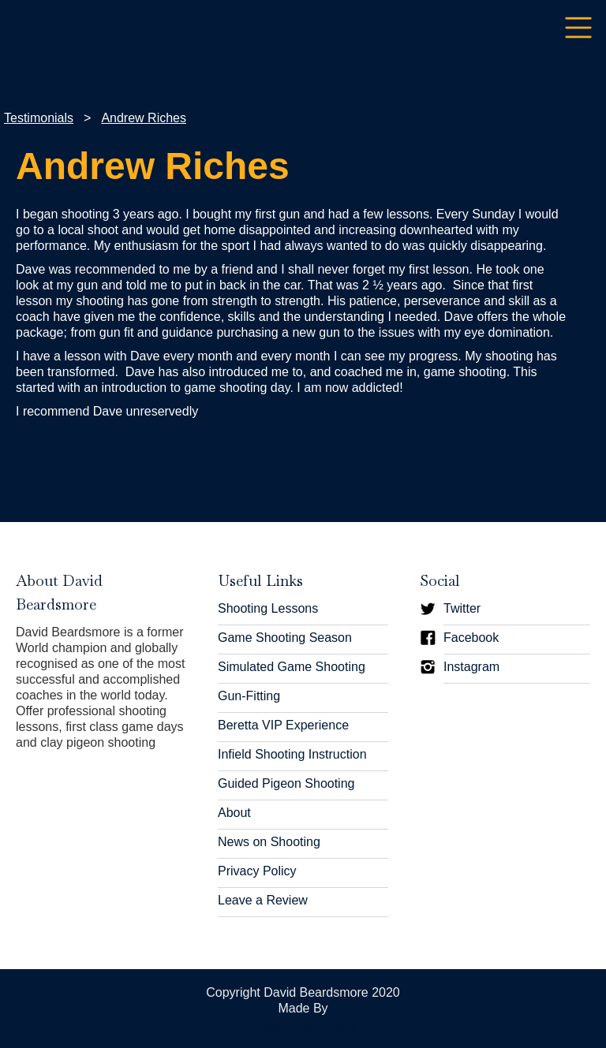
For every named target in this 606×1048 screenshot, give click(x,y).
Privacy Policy (257, 871)
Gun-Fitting (249, 696)
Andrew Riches (143, 118)
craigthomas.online (303, 1028)
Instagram (471, 666)
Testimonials (38, 118)
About (234, 812)
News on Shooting (269, 841)
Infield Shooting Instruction (292, 754)
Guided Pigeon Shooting (286, 783)
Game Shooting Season (285, 637)
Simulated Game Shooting (291, 666)
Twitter (462, 608)
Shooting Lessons (268, 608)
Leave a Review (263, 900)
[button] (578, 28)
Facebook (471, 637)
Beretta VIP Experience (283, 725)
